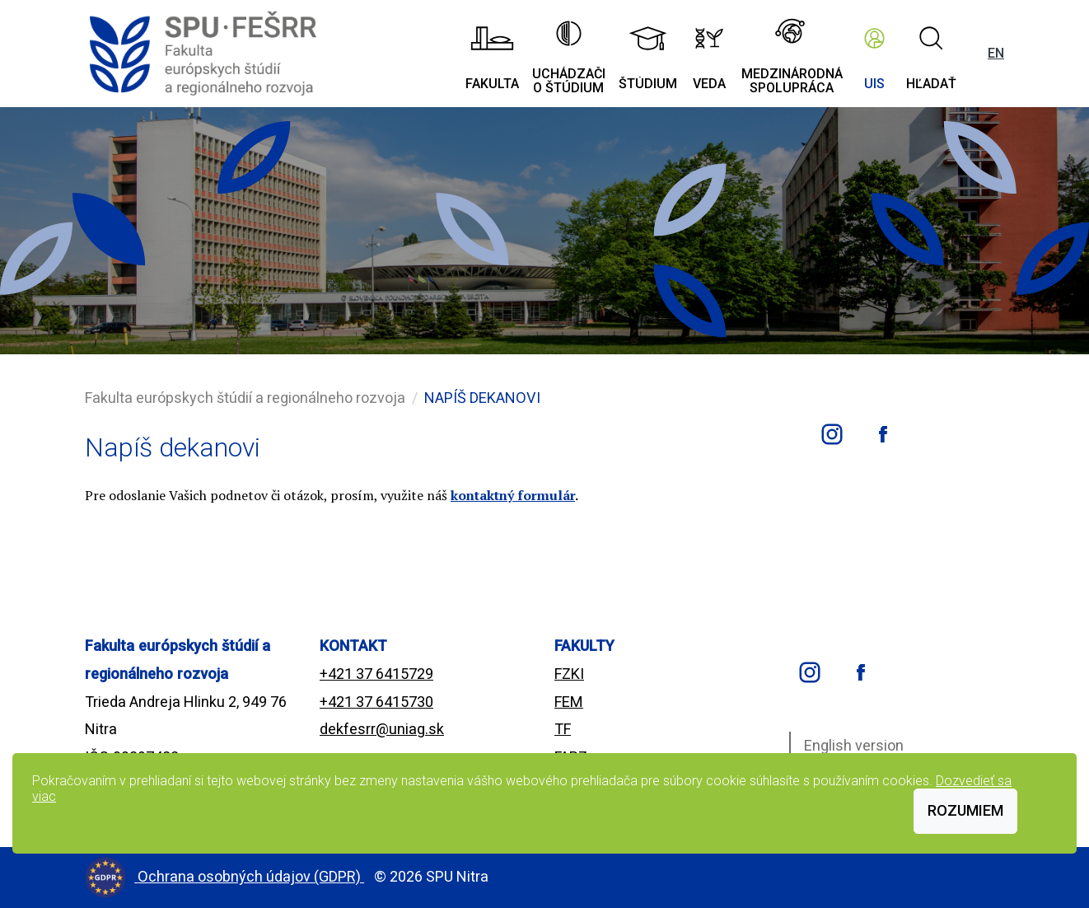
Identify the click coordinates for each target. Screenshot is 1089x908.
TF (562, 728)
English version (854, 745)
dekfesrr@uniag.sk (382, 728)
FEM (568, 701)
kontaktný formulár (513, 495)
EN (996, 53)
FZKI (569, 673)
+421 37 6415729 (376, 673)
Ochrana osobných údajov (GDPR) (251, 876)
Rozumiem (965, 810)
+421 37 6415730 (376, 701)
